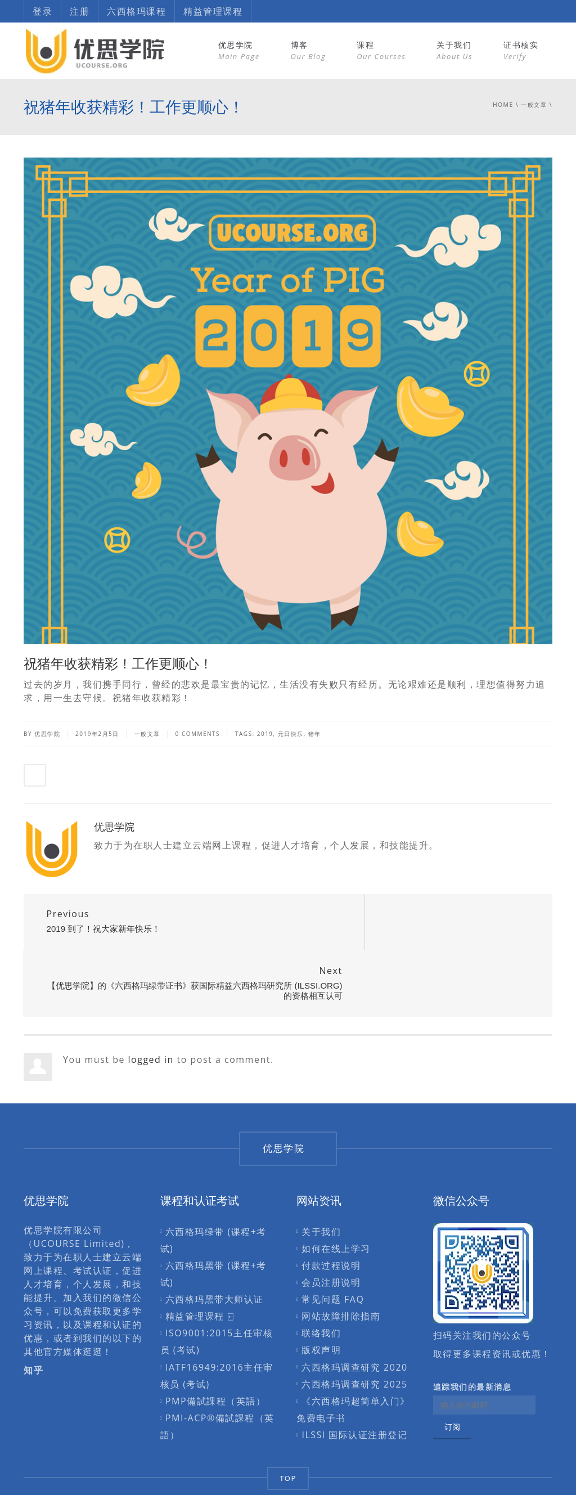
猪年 (314, 734)
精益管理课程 (212, 11)
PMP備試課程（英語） (215, 1345)
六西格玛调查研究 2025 (354, 1328)
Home (503, 105)
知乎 (33, 1314)
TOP (288, 1422)
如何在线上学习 (336, 1193)
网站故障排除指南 (341, 1261)
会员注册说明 (331, 1227)
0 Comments (198, 734)
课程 (381, 50)
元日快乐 (291, 734)
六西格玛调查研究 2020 (354, 1311)
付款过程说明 (331, 1210)
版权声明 (321, 1295)
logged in (151, 1004)
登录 (42, 11)
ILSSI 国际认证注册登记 (354, 1379)
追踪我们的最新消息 (472, 1331)
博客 (308, 50)
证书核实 (520, 50)
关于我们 (454, 50)
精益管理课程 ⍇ (199, 1261)
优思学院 (239, 50)
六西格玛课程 (136, 11)
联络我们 (321, 1278)
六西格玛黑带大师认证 (214, 1244)
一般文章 (534, 105)
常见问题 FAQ (333, 1244)
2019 (265, 734)
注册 (79, 11)
